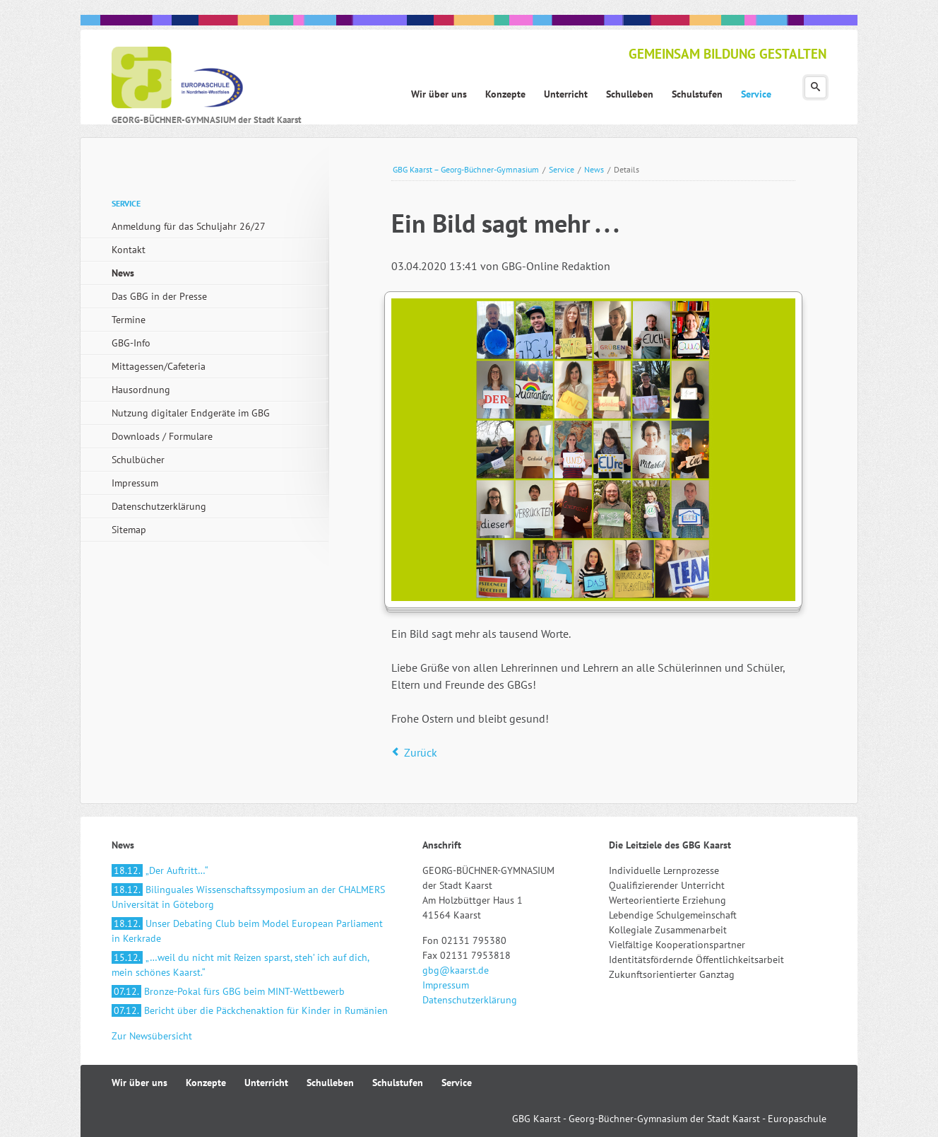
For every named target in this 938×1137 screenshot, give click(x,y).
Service (561, 169)
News (594, 169)
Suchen (815, 87)
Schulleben (330, 1082)
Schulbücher (138, 459)
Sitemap (129, 529)
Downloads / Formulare (162, 436)
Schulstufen (397, 1082)
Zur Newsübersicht (152, 1036)
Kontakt (129, 249)
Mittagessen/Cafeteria (159, 366)
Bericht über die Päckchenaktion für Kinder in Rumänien (250, 1010)
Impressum (135, 483)
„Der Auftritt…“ (160, 870)
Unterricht (266, 1082)
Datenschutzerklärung (159, 506)
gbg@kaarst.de (455, 970)
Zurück (420, 752)
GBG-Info (131, 343)
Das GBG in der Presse (159, 296)
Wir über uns (139, 1082)
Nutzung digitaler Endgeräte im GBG (191, 413)
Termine (129, 319)
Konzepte (206, 1082)
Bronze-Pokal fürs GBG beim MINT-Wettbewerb (228, 991)
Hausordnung (141, 389)
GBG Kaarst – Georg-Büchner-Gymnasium (466, 169)
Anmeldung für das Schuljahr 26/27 (189, 226)
